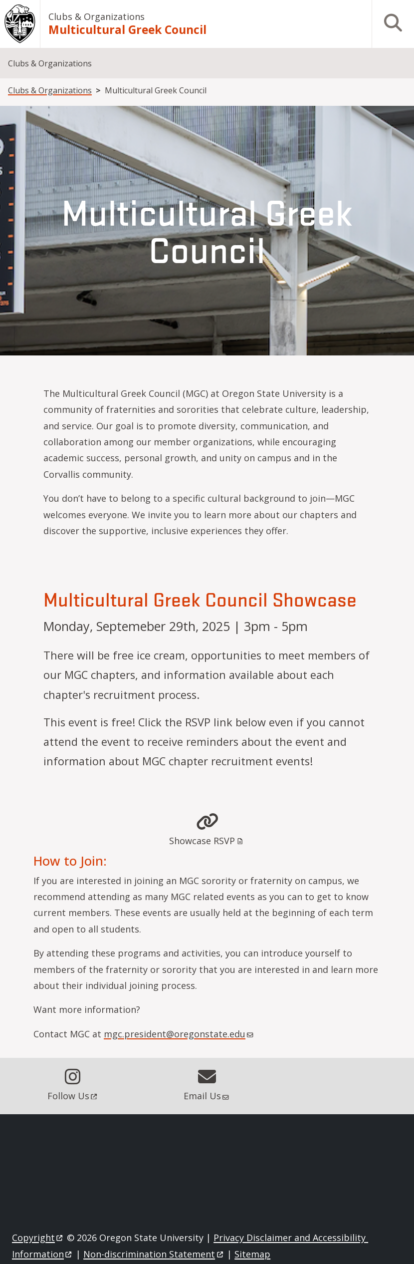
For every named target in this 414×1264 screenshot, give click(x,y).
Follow (73, 1096)
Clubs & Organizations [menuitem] (50, 63)
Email (207, 1096)
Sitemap (252, 1254)
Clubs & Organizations (96, 16)
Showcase (206, 841)
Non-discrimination (153, 1254)
